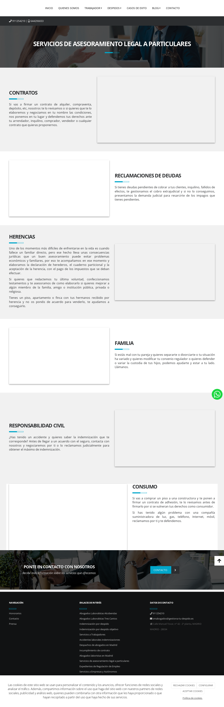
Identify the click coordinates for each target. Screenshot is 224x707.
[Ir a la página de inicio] (8, 8)
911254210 (17, 21)
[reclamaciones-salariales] (165, 272)
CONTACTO (173, 8)
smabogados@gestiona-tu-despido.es (171, 618)
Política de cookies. (193, 698)
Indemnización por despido (94, 623)
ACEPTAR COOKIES (193, 691)
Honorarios (15, 613)
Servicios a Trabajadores (92, 634)
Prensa (12, 623)
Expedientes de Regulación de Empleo (99, 666)
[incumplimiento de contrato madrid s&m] (156, 109)
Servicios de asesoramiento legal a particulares (104, 661)
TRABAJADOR (93, 8)
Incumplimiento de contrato (94, 650)
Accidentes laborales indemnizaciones (99, 639)
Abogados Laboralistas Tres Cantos (98, 618)
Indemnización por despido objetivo (98, 629)
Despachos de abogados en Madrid (98, 645)
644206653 (36, 21)
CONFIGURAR (206, 685)
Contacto (14, 618)
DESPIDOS (114, 8)
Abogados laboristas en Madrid (96, 655)
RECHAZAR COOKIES (184, 685)
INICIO (49, 8)
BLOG (156, 8)
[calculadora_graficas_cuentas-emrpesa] (59, 188)
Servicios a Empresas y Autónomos (98, 671)
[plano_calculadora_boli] (68, 517)
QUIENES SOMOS (68, 8)
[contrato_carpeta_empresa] (165, 438)
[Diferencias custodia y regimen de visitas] (59, 356)
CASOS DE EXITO (137, 8)
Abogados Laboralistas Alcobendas (98, 613)
